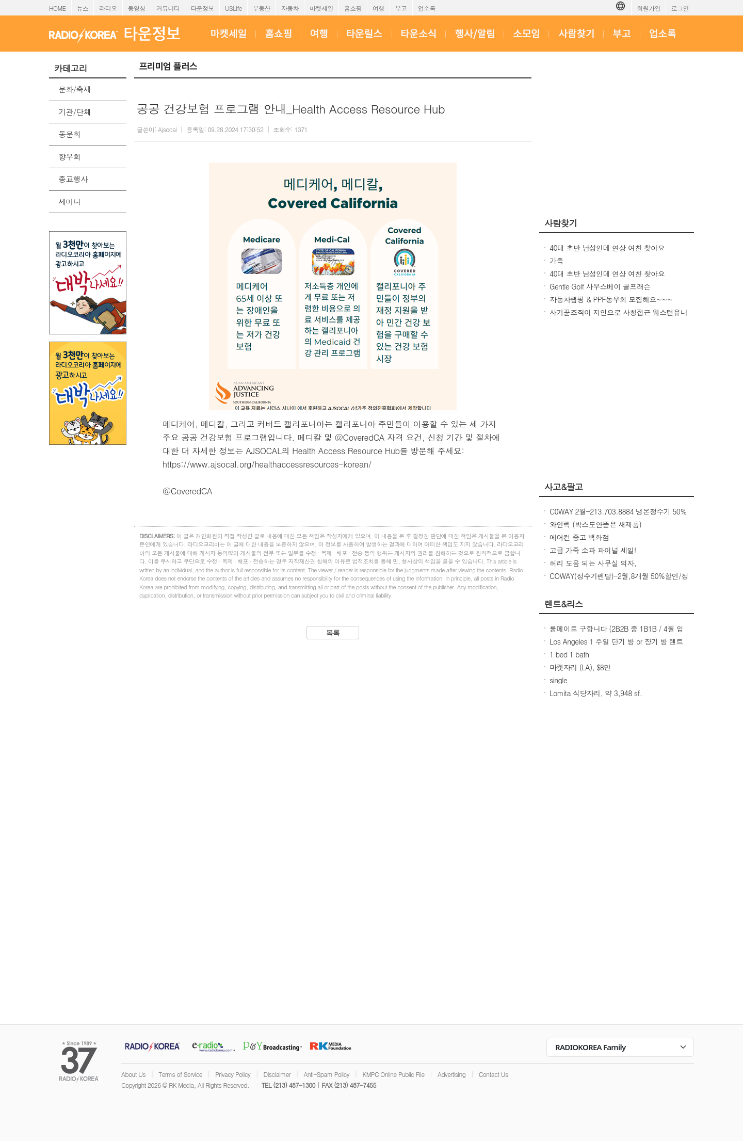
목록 (333, 633)
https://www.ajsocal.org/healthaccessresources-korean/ (267, 464)
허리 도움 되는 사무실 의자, (593, 563)
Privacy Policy (232, 1074)
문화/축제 (74, 89)
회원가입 (648, 8)
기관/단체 (74, 111)
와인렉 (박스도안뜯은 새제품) (595, 524)
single (558, 680)
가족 (556, 260)
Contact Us (493, 1074)
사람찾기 (560, 223)
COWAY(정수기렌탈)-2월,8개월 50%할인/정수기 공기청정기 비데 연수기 (619, 581)
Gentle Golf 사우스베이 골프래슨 (600, 286)
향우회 (69, 156)
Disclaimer (277, 1074)
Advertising (451, 1074)
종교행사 (73, 178)
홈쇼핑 (353, 8)
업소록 (426, 8)
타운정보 (202, 8)
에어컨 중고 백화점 (579, 537)
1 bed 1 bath (569, 654)
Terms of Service (180, 1074)
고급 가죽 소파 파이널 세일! (593, 550)
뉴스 (83, 8)
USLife (233, 8)
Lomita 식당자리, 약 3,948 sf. (596, 693)
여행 (378, 8)
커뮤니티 (168, 8)
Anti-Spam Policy (326, 1074)
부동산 (261, 8)
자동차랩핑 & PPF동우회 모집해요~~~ (611, 299)
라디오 (108, 8)
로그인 (680, 8)
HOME (57, 8)
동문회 (69, 133)
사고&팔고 (563, 486)
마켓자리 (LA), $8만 (580, 667)
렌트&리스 (563, 604)
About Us (133, 1074)
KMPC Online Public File (393, 1074)
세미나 (69, 201)
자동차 (290, 8)
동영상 (137, 8)
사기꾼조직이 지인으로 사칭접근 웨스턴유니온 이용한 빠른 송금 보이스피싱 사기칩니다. (618, 317)
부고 (401, 8)
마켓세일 (321, 8)
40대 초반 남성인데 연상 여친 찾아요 (607, 248)
